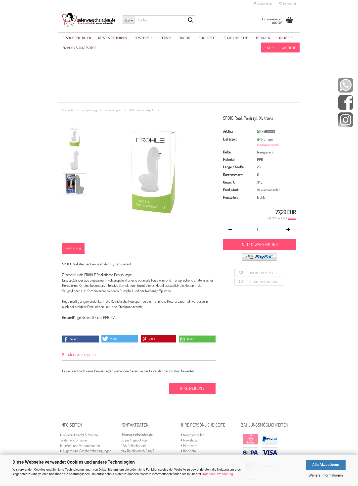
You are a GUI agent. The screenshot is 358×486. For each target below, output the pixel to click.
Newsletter (190, 380)
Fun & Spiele (207, 38)
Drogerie (185, 38)
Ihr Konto (188, 391)
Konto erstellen (192, 375)
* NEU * (270, 38)
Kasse (186, 396)
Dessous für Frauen (77, 38)
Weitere (229, 38)
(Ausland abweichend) (268, 85)
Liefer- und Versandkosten (80, 386)
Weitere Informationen (326, 475)
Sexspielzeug (143, 38)
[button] (80, 280)
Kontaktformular (133, 423)
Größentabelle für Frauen (79, 412)
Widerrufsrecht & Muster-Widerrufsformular (79, 378)
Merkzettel (287, 3)
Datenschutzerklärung (217, 474)
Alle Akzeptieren (325, 465)
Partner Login (191, 418)
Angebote (289, 38)
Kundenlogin (263, 3)
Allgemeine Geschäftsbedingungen (85, 391)
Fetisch (166, 38)
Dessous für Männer (112, 38)
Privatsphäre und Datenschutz (82, 396)
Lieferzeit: (230, 79)
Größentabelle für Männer (79, 418)
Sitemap (188, 402)
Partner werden (193, 412)
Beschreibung (73, 189)
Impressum (69, 402)
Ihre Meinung (192, 329)
